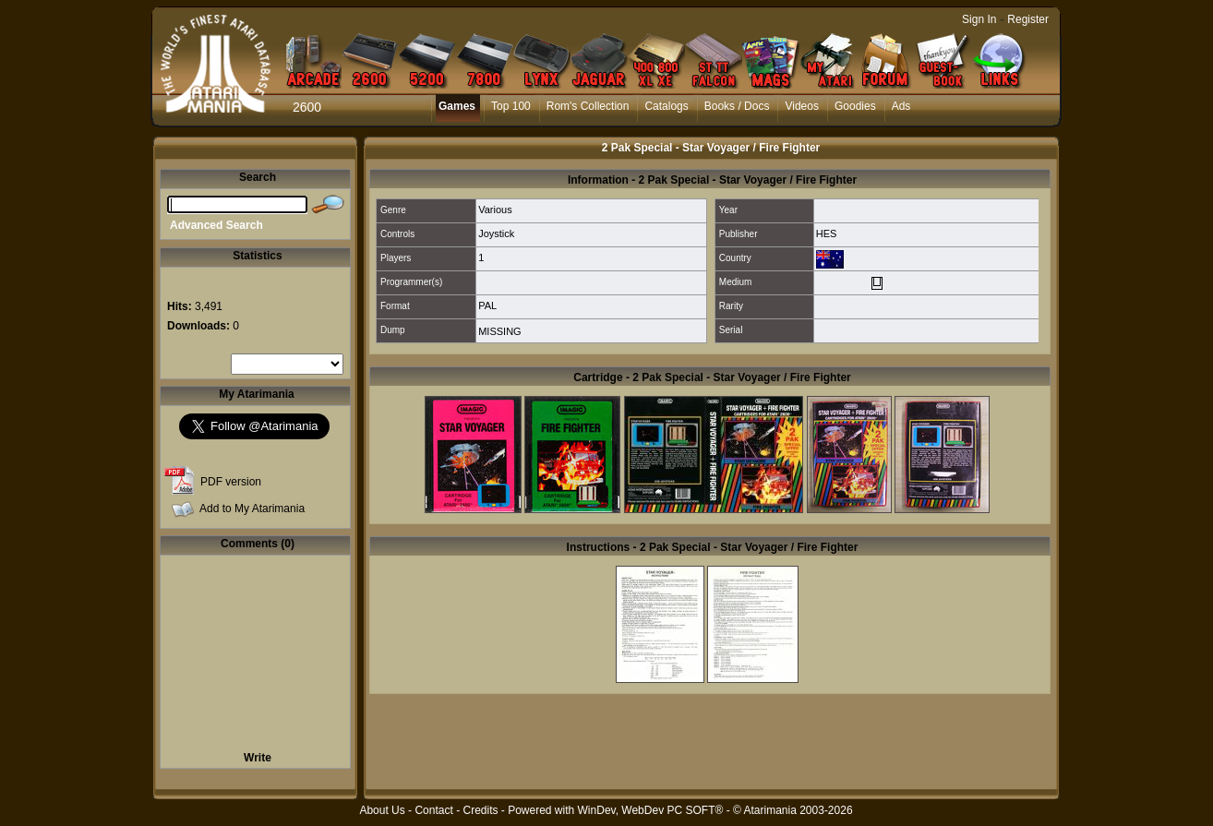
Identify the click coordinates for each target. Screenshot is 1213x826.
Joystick (496, 233)
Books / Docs (737, 106)
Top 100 (511, 106)
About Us (381, 810)
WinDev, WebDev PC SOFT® (651, 810)
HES (826, 233)
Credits (480, 810)
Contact (433, 810)
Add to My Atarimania (252, 508)
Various (494, 209)
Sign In (979, 19)
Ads (901, 106)
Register (1028, 19)
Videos (801, 106)
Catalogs (666, 106)
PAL (487, 305)
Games (456, 106)
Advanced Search (216, 225)
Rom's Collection (588, 106)
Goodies (855, 106)
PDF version (230, 481)
